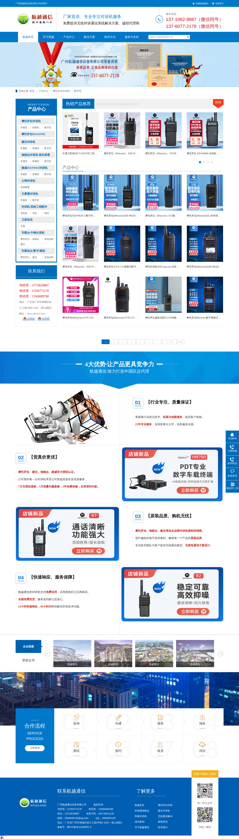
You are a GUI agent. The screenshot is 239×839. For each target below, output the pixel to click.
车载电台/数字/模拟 (33, 250)
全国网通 (24, 187)
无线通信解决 (165, 816)
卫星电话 (27, 219)
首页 (32, 91)
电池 (46, 213)
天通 (22, 226)
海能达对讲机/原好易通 (35, 154)
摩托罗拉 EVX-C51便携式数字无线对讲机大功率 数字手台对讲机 (138, 266)
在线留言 (219, 3)
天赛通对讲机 (29, 193)
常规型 (23, 127)
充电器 (23, 213)
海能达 (35, 239)
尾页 (181, 342)
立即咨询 (35, 748)
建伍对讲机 (28, 141)
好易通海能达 (142, 810)
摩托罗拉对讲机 (61, 91)
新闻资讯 (163, 821)
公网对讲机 (28, 180)
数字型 (77, 91)
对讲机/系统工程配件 (34, 206)
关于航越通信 (142, 827)
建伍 (22, 244)
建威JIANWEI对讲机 (34, 167)
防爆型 (35, 127)
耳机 (34, 213)
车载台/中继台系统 (32, 232)
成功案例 (139, 821)
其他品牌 (48, 239)
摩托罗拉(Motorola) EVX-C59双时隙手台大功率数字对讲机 (93, 317)
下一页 (169, 342)
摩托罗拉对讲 (165, 805)
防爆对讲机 (141, 816)
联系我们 (163, 827)
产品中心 (44, 91)
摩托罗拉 (24, 239)
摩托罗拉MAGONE (33, 134)
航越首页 (139, 805)
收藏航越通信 (202, 3)
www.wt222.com (36, 313)
